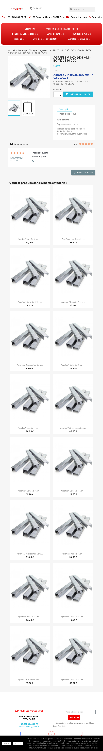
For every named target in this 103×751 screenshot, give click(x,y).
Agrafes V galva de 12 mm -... (73, 616)
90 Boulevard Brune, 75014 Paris (48, 17)
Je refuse (18, 743)
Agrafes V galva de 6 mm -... (30, 302)
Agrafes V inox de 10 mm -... (30, 239)
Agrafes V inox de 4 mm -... (73, 239)
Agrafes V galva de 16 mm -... (73, 365)
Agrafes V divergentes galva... (30, 365)
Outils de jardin (55, 34)
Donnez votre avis (83, 172)
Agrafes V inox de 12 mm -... (29, 616)
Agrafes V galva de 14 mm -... (73, 491)
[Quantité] (56, 94)
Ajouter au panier (78, 94)
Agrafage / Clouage (79, 39)
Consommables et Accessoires (62, 29)
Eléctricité (31, 29)
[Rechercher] (82, 9)
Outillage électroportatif (46, 39)
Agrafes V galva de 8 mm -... (30, 491)
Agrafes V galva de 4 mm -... (73, 302)
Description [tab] (64, 109)
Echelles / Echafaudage (25, 34)
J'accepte (6, 743)
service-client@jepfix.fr (29, 727)
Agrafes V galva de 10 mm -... (30, 679)
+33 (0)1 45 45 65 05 (16, 17)
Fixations (18, 39)
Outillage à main (82, 34)
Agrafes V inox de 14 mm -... (30, 428)
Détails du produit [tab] (68, 114)
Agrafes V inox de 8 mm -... (73, 554)
